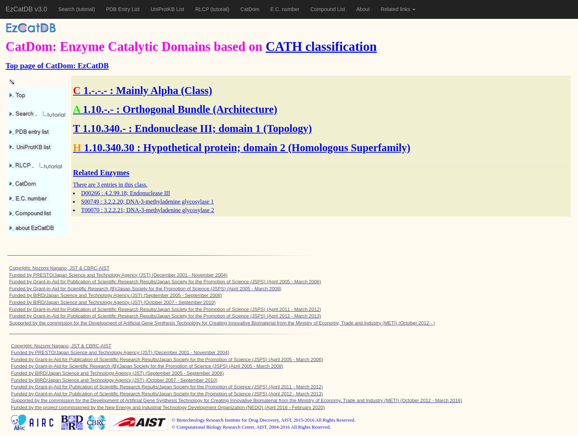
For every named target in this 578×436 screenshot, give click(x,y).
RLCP (202, 9)
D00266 (90, 193)
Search (67, 9)
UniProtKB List (167, 9)
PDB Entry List (123, 9)
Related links (398, 9)
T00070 (90, 210)
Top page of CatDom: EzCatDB (57, 65)
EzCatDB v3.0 (26, 9)
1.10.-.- (98, 109)
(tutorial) (85, 9)
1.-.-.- (95, 90)
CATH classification (321, 46)
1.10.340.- (104, 128)
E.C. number (284, 9)
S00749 (90, 201)
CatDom (249, 9)
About (363, 9)
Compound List (327, 9)
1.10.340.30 (109, 147)
